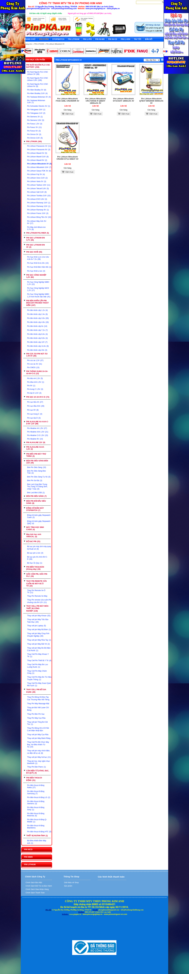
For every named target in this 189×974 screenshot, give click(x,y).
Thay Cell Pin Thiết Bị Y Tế (39, 660)
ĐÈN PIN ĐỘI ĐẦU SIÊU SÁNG (36, 502)
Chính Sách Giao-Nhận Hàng (37, 889)
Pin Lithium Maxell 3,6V (38, 157)
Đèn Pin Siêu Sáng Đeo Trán (36, 472)
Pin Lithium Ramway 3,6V (38, 203)
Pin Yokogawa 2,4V (36, 113)
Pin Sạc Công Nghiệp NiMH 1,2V (38, 283)
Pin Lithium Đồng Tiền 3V (39, 217)
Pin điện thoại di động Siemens (35, 802)
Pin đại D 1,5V (34, 393)
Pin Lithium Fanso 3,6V (37, 213)
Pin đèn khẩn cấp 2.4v (37, 314)
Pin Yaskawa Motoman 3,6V (36, 101)
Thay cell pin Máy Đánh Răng (38, 738)
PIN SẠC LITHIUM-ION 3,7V (35, 239)
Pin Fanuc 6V (34, 131)
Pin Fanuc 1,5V (34, 124)
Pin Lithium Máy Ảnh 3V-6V (36, 222)
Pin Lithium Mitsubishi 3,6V (39, 167)
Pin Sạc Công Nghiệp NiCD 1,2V (38, 289)
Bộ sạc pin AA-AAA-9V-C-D (37, 558)
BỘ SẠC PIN (33, 541)
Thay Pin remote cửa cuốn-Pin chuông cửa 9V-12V (39, 601)
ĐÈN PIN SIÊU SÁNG (36, 496)
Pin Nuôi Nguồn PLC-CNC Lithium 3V (37, 73)
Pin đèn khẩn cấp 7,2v (37, 330)
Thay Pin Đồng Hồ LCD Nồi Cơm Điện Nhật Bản (38, 729)
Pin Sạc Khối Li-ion (36, 271)
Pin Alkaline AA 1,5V (37, 428)
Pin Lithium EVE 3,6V (37, 199)
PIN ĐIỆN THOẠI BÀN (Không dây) (35, 568)
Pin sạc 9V (33, 410)
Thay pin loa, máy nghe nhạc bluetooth (38, 762)
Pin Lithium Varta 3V (36, 181)
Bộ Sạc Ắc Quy (34, 563)
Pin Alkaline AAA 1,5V (37, 432)
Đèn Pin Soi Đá (34, 480)
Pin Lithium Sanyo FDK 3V (39, 171)
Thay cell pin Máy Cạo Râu (37, 735)
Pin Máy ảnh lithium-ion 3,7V (36, 228)
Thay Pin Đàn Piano (36, 767)
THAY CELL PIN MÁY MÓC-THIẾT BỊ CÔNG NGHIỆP (37, 608)
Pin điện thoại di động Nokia (35, 786)
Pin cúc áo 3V (34, 364)
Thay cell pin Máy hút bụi (39, 757)
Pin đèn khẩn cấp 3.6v (38, 318)
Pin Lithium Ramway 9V (38, 210)
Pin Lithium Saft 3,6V (37, 192)
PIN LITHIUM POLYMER (37, 233)
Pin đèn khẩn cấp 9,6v (37, 338)
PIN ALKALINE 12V (35, 442)
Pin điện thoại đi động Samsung (35, 792)
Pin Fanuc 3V (34, 127)
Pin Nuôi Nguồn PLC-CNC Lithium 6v (37, 85)
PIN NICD (28, 849)
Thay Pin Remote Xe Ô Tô (36, 591)
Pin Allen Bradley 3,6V (37, 93)
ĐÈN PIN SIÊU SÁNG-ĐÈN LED (37, 462)
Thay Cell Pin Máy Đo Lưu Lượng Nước (37, 665)
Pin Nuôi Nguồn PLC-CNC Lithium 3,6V (37, 79)
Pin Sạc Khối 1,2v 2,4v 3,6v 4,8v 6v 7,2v (38, 258)
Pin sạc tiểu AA (35, 402)
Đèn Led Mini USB (36, 493)
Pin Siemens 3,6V (35, 120)
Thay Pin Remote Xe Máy (37, 596)
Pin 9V (31, 386)
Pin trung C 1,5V (35, 389)
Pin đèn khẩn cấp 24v (37, 350)
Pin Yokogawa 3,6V (36, 110)
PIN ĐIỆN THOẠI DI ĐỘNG (34, 779)
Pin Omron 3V (34, 134)
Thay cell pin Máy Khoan (38, 616)
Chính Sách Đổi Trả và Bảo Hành (38, 886)
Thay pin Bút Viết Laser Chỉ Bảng (38, 709)
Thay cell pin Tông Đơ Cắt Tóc (37, 723)
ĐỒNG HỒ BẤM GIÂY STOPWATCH (35, 509)
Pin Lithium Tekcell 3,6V (38, 189)
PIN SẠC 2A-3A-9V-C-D (37, 397)
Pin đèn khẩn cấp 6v (37, 326)
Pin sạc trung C (34, 414)
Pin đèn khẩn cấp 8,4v (37, 334)
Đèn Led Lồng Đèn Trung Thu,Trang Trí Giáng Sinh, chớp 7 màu (37, 486)
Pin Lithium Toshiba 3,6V (38, 196)
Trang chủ (28, 44)
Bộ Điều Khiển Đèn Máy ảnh (36, 842)
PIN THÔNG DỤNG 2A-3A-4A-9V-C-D (37, 372)
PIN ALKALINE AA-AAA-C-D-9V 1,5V (37, 423)
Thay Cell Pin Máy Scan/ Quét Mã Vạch (39, 684)
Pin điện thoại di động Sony (35, 808)
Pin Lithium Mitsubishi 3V (55, 44)
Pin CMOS (33, 367)
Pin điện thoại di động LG (38, 797)
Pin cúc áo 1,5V (35, 360)
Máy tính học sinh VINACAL (33, 535)
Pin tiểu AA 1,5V (35, 378)
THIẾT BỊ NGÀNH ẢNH (37, 836)
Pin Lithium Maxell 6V (37, 160)
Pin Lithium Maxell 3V (37, 153)
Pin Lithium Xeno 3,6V (37, 178)
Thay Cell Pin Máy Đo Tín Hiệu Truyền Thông (39, 678)
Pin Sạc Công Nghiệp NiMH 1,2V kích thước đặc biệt (38, 295)
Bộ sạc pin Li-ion (35, 553)
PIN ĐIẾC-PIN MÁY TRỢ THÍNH (36, 455)
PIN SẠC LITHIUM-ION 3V (35, 246)
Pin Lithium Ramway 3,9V (38, 206)
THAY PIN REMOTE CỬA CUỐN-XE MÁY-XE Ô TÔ (36, 583)
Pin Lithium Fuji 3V (36, 174)
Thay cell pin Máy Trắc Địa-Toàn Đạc (38, 620)
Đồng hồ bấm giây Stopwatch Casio (38, 516)
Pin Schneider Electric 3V (38, 106)
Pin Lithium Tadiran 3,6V (38, 185)
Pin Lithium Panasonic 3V (39, 146)
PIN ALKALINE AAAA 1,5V (35, 448)
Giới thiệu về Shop (71, 882)
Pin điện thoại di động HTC (39, 832)
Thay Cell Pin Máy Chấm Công (37, 672)
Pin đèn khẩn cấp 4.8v (38, 322)
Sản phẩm (68, 886)
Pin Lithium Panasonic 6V (38, 150)
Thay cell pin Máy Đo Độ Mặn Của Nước (38, 649)
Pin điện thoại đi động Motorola (35, 814)
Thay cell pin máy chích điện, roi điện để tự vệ (38, 752)
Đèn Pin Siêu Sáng (36, 467)
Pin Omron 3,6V (35, 138)
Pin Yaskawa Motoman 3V (39, 97)
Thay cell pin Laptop (36, 626)
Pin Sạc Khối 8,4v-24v (38, 263)
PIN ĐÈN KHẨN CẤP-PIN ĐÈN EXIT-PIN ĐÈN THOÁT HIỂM (37, 303)
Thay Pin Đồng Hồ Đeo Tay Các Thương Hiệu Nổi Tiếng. (38, 698)
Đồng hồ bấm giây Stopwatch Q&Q (38, 522)
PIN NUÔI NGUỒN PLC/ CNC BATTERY (38, 66)
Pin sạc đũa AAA (35, 406)
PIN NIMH (28, 857)
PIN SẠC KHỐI (34, 252)
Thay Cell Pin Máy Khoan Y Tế (38, 655)
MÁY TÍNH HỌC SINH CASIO (35, 528)
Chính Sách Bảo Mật (33, 882)
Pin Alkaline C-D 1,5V (37, 435)
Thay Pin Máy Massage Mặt (38, 704)
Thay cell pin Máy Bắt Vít (38, 644)
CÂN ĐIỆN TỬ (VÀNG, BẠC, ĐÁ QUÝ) (37, 772)
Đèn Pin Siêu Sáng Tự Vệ (38, 477)
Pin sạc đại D (34, 418)
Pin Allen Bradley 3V (36, 90)
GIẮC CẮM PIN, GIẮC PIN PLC (36, 575)
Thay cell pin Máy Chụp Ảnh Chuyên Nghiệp (38, 634)
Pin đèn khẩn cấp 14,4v (38, 346)
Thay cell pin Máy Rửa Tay (39, 640)
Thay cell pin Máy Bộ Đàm (39, 629)
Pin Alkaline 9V (35, 439)
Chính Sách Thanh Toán (35, 893)
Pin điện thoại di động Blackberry (35, 827)
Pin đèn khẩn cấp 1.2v (37, 310)
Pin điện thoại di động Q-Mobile (37, 821)
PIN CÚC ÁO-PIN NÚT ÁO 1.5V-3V (37, 355)
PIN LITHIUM (39, 44)
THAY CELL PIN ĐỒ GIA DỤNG (36, 691)
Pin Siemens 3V (35, 117)
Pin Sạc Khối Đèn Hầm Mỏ (39, 267)
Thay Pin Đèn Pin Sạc (36, 714)
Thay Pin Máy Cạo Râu (36, 718)
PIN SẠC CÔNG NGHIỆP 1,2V (36, 276)
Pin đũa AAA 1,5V (35, 382)
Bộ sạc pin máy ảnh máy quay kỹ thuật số (39, 547)
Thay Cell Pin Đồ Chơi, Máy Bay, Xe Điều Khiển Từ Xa (38, 744)
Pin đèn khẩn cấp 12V (37, 342)
